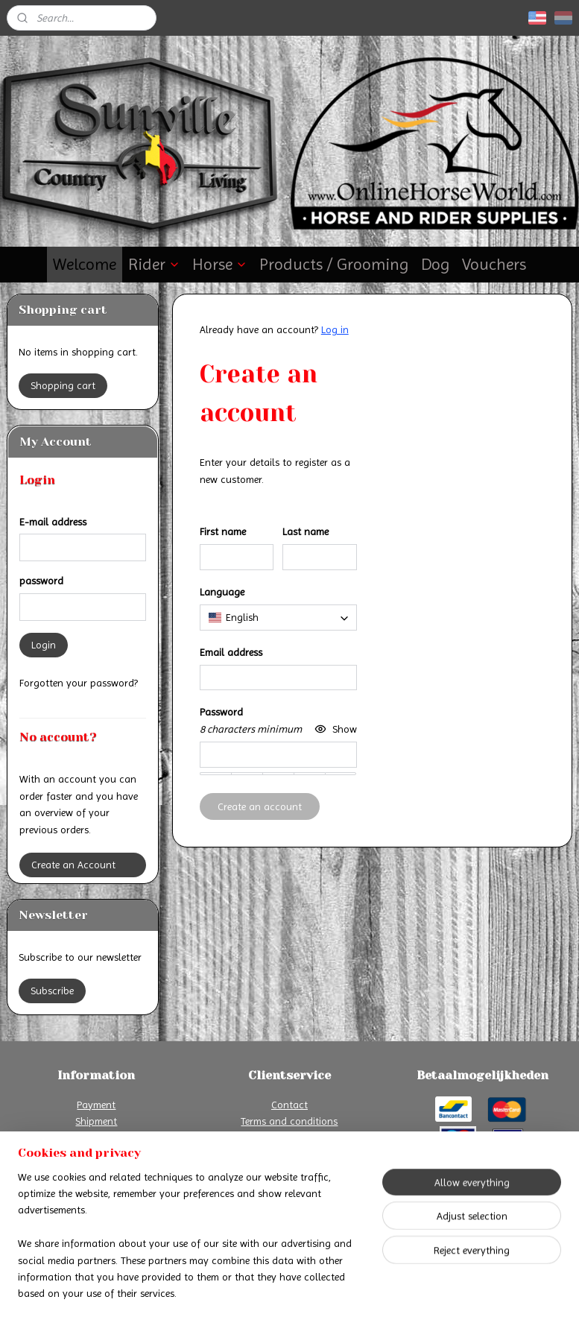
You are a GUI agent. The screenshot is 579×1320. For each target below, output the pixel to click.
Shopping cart (63, 385)
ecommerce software (326, 1293)
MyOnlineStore (437, 1293)
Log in (335, 329)
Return (96, 1137)
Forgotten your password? (78, 683)
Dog (435, 264)
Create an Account (73, 865)
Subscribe (52, 991)
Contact (289, 1105)
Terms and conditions (289, 1121)
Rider (154, 264)
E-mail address (52, 522)
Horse (219, 264)
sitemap (253, 1293)
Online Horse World (255, 1195)
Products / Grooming (334, 264)
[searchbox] (278, 617)
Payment (96, 1105)
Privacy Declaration (289, 1137)
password (41, 581)
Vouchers (494, 264)
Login (43, 645)
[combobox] (278, 617)
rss (279, 1293)
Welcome (84, 264)
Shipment (96, 1121)
